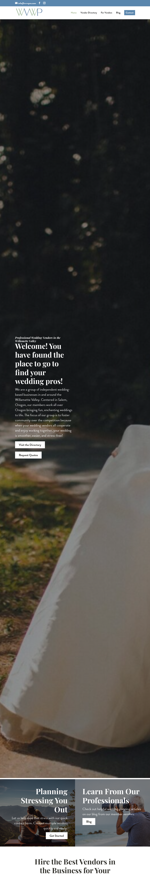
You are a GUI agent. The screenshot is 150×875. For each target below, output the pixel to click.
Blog (118, 13)
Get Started (57, 835)
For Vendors (106, 13)
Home (74, 13)
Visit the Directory (30, 445)
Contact (130, 12)
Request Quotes (28, 455)
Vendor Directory (89, 13)
